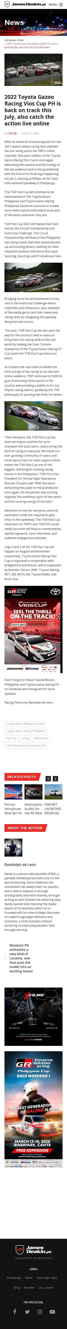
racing (25, 738)
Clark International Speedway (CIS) (26, 745)
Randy (13, 133)
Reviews (29, 1288)
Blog (17, 1288)
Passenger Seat (46, 1278)
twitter (27, 1311)
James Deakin (16, 5)
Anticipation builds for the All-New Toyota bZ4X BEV (33, 813)
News (21, 40)
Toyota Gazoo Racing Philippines (25, 731)
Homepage (10, 40)
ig (39, 1311)
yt (52, 1311)
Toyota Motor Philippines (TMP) (25, 723)
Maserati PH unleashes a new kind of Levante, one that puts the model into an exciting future (21, 958)
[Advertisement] (31, 1198)
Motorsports (41, 738)
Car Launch (45, 1288)
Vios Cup (11, 738)
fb (14, 1311)
